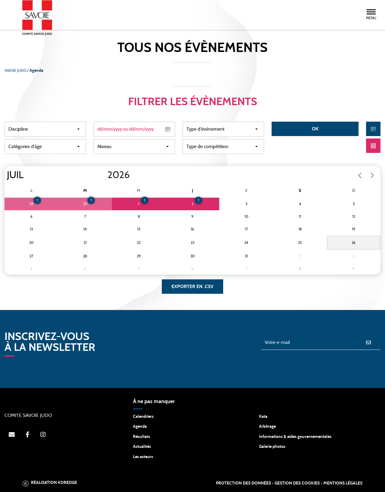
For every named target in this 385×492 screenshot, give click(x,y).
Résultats (141, 437)
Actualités (142, 447)
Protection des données (243, 483)
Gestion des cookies (297, 483)
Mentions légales (342, 483)
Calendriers (143, 417)
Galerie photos (272, 447)
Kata (263, 417)
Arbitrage (267, 426)
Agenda (140, 426)
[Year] (102, 175)
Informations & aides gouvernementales (295, 437)
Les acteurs (143, 457)
